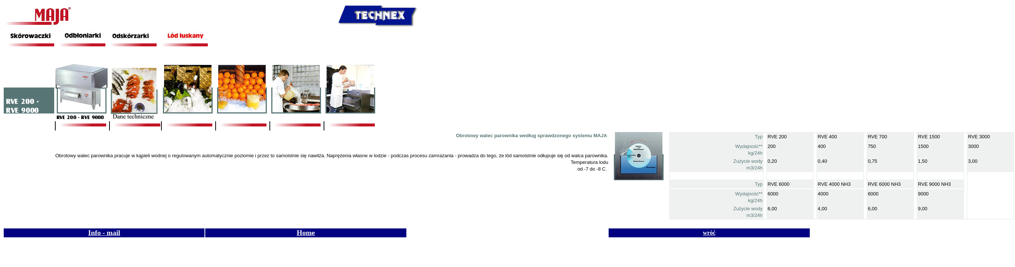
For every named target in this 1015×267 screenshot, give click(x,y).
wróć (709, 233)
